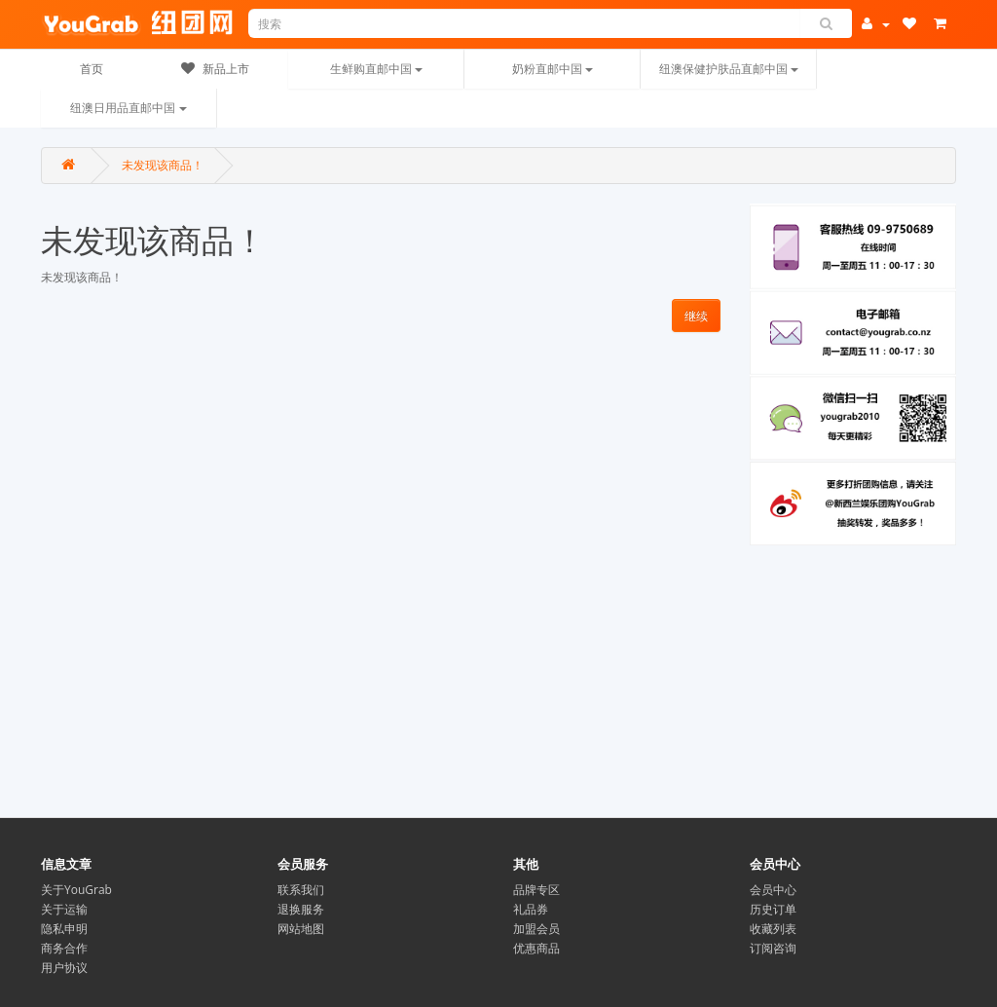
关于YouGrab (76, 889)
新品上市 (215, 68)
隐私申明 (64, 928)
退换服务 (300, 909)
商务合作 (64, 948)
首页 (91, 68)
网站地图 (300, 928)
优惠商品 (536, 948)
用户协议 (64, 967)
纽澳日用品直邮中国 (128, 107)
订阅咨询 (773, 948)
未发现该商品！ (162, 165)
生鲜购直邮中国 (376, 68)
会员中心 (773, 889)
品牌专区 (536, 889)
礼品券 (530, 909)
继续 (696, 316)
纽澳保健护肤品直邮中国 (728, 68)
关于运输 (64, 909)
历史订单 (773, 909)
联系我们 (300, 889)
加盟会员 (536, 928)
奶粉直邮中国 (552, 68)
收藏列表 (773, 928)
